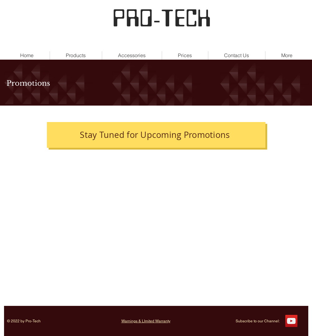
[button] (287, 55)
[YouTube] (291, 321)
